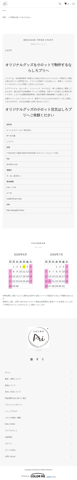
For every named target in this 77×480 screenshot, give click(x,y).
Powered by (38, 475)
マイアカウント (11, 431)
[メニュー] (73, 3)
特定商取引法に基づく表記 (15, 398)
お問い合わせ (10, 456)
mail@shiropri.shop (14, 199)
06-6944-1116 (12, 164)
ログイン (8, 444)
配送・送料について (13, 379)
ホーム (4, 10)
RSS (7, 424)
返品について (10, 385)
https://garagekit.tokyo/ (15, 210)
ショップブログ (11, 411)
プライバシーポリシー (14, 405)
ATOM (12, 424)
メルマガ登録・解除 (13, 418)
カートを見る (10, 450)
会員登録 (8, 437)
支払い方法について (13, 392)
